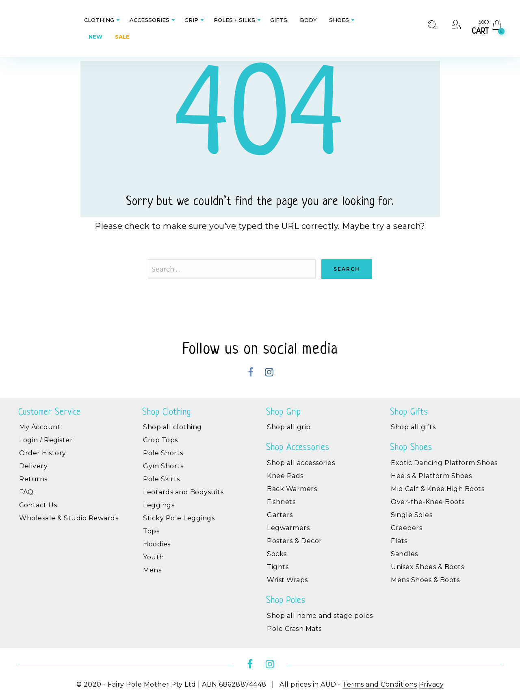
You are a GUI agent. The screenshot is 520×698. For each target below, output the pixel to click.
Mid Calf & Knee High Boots (437, 489)
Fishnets (281, 502)
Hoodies (157, 544)
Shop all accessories (301, 463)
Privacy (431, 684)
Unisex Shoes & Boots (427, 567)
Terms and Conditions (379, 684)
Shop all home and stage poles (320, 616)
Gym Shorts (163, 466)
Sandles (404, 554)
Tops (151, 531)
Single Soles (411, 515)
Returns (33, 479)
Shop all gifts (413, 427)
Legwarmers (288, 528)
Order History (42, 453)
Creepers (406, 528)
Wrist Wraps (287, 580)
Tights (277, 567)
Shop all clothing (172, 427)
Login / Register (46, 440)
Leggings (158, 505)
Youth (153, 557)
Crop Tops (160, 440)
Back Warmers (292, 489)
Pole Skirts (161, 479)
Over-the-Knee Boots (428, 502)
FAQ (26, 492)
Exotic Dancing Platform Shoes (444, 463)
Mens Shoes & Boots (425, 580)
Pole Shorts (163, 453)
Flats (399, 541)
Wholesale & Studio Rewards (68, 518)
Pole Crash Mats (294, 629)
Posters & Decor (294, 541)
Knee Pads (285, 476)
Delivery (33, 466)
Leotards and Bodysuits (183, 492)
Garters (280, 515)
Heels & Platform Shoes (431, 476)
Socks (277, 554)
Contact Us (38, 505)
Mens (152, 570)
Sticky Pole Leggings (178, 518)
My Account (40, 427)
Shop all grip (289, 427)
